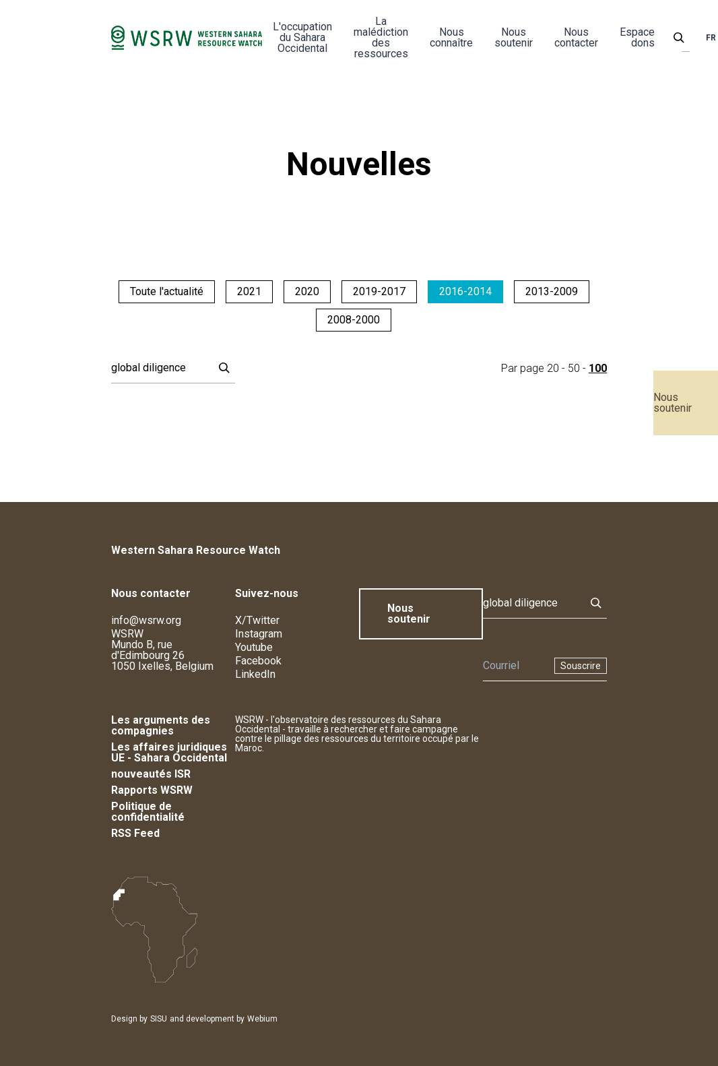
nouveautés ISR (151, 773)
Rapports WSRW (152, 790)
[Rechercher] (158, 367)
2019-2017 (379, 291)
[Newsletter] (514, 665)
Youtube (254, 647)
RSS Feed (135, 833)
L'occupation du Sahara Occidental (302, 37)
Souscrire (580, 665)
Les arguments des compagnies (160, 725)
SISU (158, 1019)
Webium (262, 1019)
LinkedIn (255, 674)
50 (574, 368)
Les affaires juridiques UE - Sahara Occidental (169, 752)
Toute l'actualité (166, 291)
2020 (307, 291)
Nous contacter (576, 37)
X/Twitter (257, 620)
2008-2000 (353, 319)
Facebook (258, 660)
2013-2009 (551, 291)
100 (598, 368)
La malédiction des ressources (381, 37)
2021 (249, 291)
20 (553, 368)
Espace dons (637, 37)
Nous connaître (451, 37)
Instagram (258, 633)
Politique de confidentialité (148, 811)
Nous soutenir (672, 402)
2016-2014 (465, 291)
